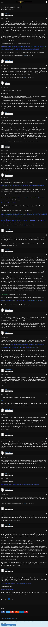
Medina (25, 55)
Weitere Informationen (5, 625)
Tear (3, 9)
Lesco (25, 77)
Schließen (14, 625)
